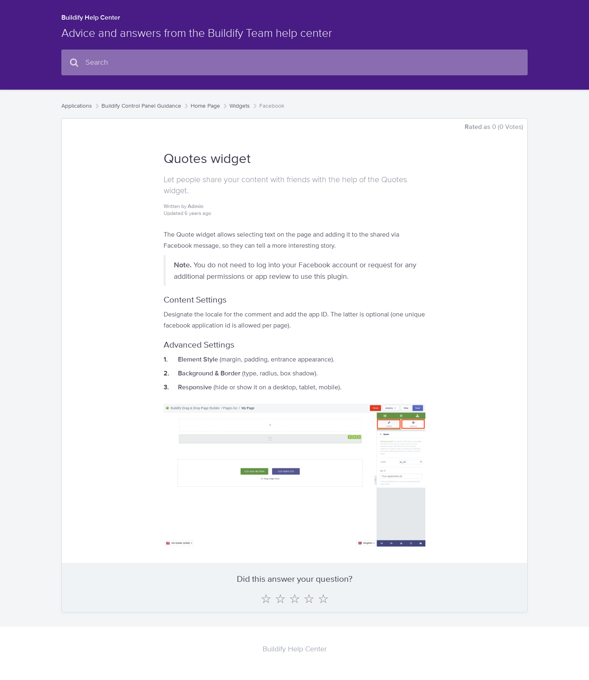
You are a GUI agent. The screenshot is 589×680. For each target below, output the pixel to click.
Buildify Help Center (90, 17)
